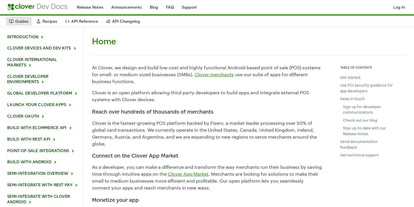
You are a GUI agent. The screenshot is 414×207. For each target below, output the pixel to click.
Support (189, 7)
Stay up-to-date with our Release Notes (364, 131)
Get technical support (359, 155)
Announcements (126, 7)
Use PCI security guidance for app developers (366, 88)
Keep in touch (352, 98)
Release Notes (90, 7)
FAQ (170, 7)
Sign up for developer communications (362, 109)
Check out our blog (360, 120)
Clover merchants (214, 74)
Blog (154, 7)
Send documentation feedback (359, 144)
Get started (350, 77)
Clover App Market (188, 174)
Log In (399, 7)
